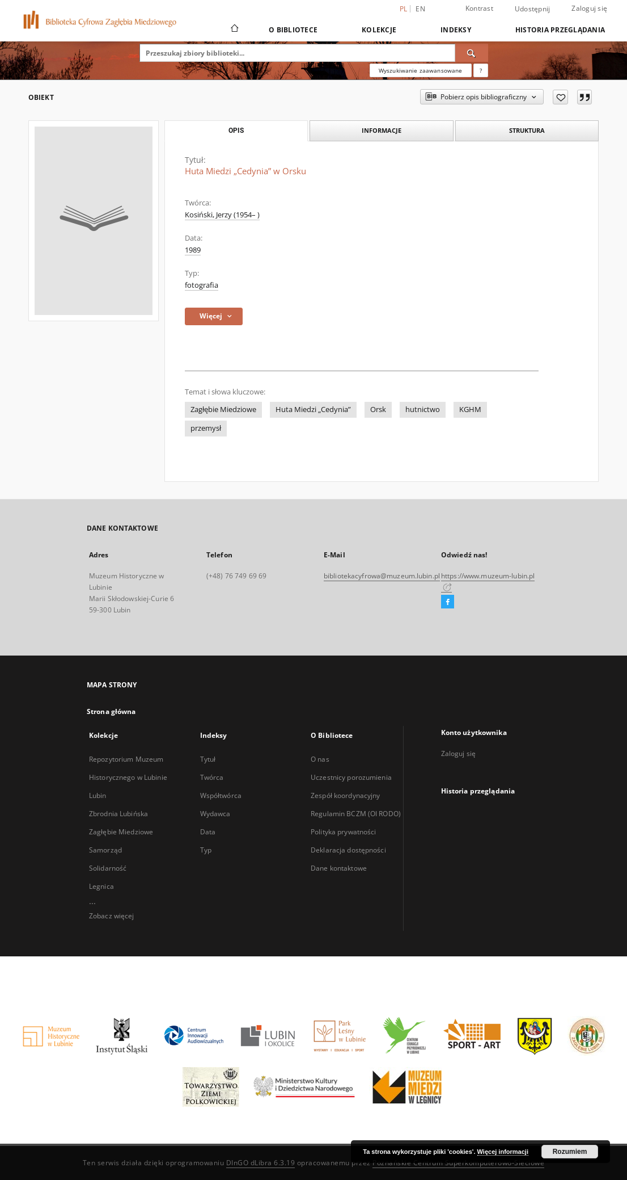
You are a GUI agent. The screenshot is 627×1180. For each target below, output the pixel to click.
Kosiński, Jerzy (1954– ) (222, 215)
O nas (320, 759)
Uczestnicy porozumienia (351, 777)
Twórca (212, 777)
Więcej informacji (502, 1151)
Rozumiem (570, 1152)
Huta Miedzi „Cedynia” (313, 409)
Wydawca (215, 813)
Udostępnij (532, 9)
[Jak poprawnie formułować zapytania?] (480, 70)
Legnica (101, 886)
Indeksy (455, 30)
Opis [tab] (236, 131)
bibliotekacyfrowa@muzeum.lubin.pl (382, 576)
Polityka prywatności (343, 832)
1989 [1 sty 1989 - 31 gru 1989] (193, 250)
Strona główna (111, 711)
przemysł (205, 428)
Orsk (378, 409)
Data (207, 832)
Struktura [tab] (527, 130)
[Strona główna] (234, 29)
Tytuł (208, 759)
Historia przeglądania (560, 30)
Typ (205, 850)
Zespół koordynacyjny (345, 795)
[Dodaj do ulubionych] (560, 97)
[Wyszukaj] (471, 53)
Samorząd (105, 850)
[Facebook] (447, 602)
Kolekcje (379, 30)
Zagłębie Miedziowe (223, 409)
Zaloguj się (589, 8)
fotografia (201, 285)
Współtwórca (221, 795)
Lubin (98, 795)
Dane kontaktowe (339, 868)
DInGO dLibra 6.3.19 (260, 1163)
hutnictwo (422, 409)
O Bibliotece (293, 30)
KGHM (470, 409)
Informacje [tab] (381, 130)
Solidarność (107, 868)
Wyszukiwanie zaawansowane (421, 70)
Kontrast (479, 8)
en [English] (420, 8)
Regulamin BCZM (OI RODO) (356, 813)
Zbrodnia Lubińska (118, 813)
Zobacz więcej (111, 916)
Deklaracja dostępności (348, 850)
